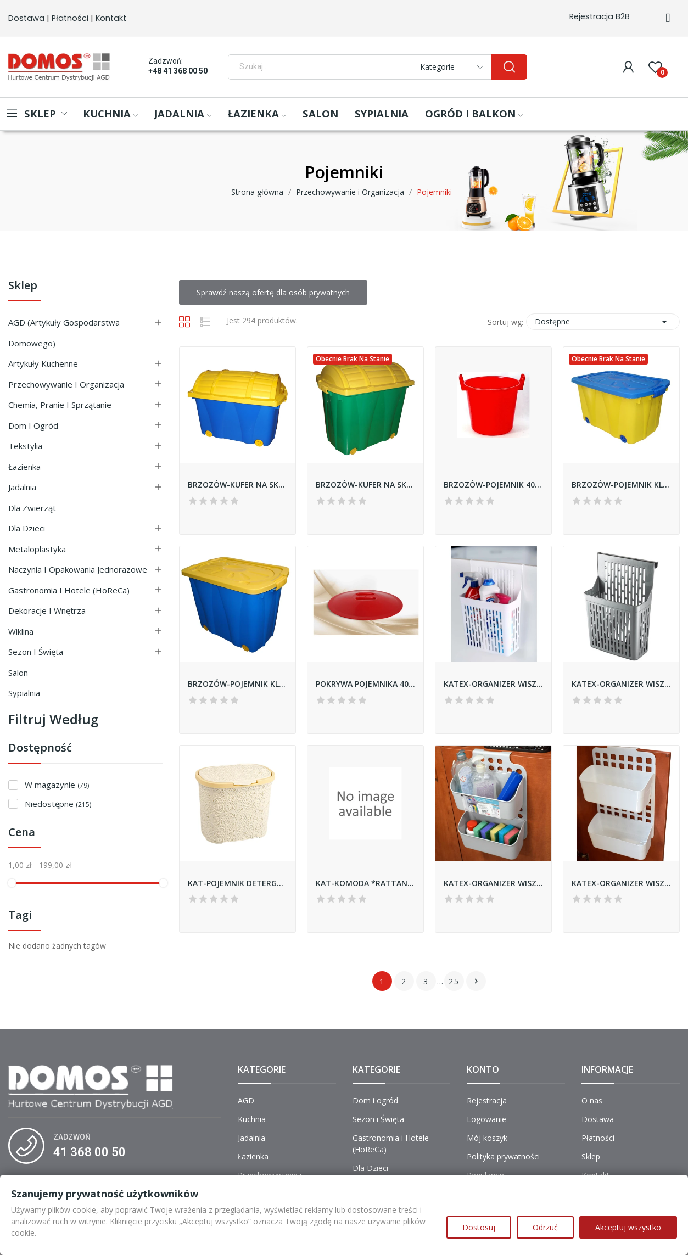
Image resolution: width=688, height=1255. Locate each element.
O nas (591, 1100)
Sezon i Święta (35, 651)
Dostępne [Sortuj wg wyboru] (603, 321)
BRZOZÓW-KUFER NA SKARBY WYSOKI (365, 484)
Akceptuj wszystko (628, 1227)
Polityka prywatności (503, 1156)
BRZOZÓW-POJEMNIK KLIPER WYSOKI (237, 684)
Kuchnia (252, 1119)
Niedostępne (58, 803)
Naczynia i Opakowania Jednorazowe (77, 569)
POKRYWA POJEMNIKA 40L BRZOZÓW (365, 684)
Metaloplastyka (37, 549)
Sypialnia (24, 692)
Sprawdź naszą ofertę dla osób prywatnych (273, 292)
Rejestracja (487, 1100)
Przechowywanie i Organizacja (66, 384)
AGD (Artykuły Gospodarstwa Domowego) (64, 333)
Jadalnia (22, 486)
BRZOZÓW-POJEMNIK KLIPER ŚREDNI (621, 484)
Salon (18, 672)
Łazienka (24, 466)
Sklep (22, 286)
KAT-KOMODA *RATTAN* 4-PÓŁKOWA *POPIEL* (365, 883)
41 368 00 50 (89, 1152)
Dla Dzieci (26, 528)
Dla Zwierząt (32, 507)
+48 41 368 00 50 (178, 71)
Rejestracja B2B (599, 16)
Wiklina (20, 631)
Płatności (70, 18)
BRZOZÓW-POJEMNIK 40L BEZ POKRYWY (493, 484)
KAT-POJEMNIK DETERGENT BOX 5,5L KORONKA (237, 883)
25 (454, 981)
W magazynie (57, 784)
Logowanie (486, 1119)
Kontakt (111, 18)
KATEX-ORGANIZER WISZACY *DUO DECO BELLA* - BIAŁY (621, 883)
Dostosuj (478, 1227)
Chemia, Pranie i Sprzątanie (59, 404)
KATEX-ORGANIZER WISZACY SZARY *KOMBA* (621, 684)
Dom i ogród (33, 425)
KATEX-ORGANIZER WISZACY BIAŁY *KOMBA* (493, 684)
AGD (246, 1100)
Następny (476, 981)
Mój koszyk (487, 1138)
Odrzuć (545, 1227)
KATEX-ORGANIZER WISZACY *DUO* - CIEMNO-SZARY (493, 883)
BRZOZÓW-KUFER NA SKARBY (237, 484)
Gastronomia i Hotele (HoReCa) (69, 590)
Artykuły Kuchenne (43, 363)
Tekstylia (25, 445)
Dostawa (26, 18)
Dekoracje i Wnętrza (47, 610)
